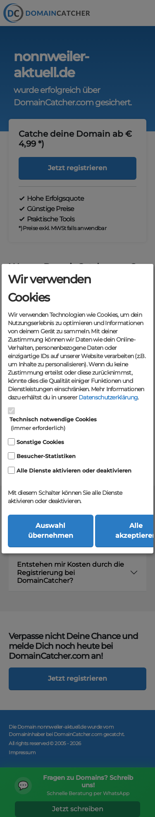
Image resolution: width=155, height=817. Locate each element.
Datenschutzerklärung (108, 397)
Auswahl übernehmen (50, 530)
